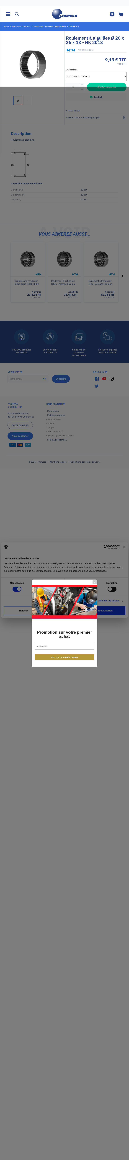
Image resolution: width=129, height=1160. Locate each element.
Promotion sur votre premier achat (64, 591)
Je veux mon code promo (64, 614)
